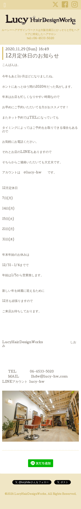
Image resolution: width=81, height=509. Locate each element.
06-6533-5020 (43, 38)
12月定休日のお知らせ (32, 56)
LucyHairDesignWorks (30, 494)
